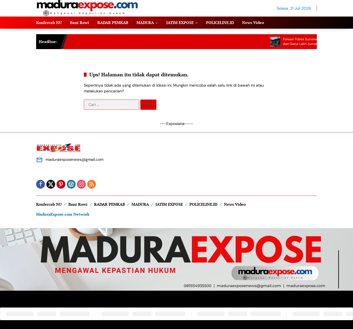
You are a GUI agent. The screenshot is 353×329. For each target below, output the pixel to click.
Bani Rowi (77, 204)
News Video (235, 204)
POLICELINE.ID (203, 204)
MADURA (140, 204)
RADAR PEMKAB (109, 204)
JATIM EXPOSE (169, 204)
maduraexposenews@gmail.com (74, 159)
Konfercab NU (49, 204)
